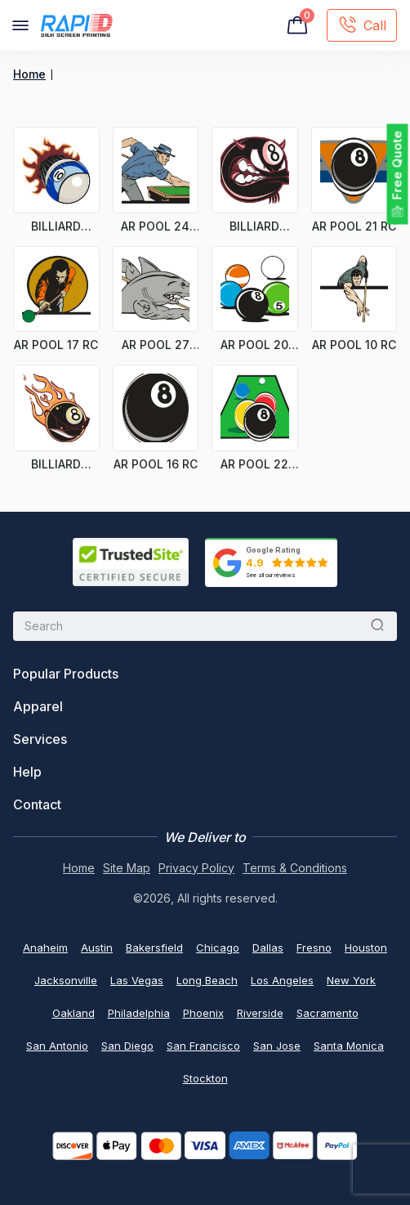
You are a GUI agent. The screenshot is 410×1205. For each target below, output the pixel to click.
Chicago (217, 947)
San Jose (277, 1045)
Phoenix (203, 1012)
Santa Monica (349, 1045)
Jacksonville (65, 980)
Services (40, 739)
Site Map (126, 868)
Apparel (38, 706)
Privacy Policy (196, 868)
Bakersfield (154, 947)
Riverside (260, 1012)
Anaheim (45, 947)
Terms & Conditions (295, 868)
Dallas (267, 947)
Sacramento (327, 1012)
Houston (366, 947)
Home (29, 74)
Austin (97, 947)
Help (27, 772)
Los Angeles (282, 980)
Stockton (205, 1078)
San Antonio (57, 1045)
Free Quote (397, 165)
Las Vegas (136, 980)
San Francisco (203, 1045)
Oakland (73, 1012)
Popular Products (65, 673)
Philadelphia (139, 1012)
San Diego (127, 1045)
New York (351, 980)
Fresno (314, 947)
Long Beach (207, 980)
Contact (37, 804)
